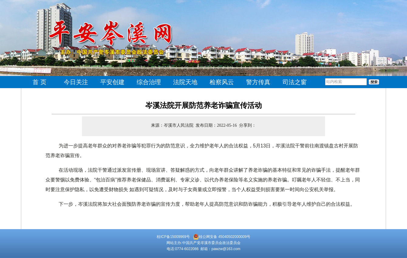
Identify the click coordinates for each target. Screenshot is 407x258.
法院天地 (185, 82)
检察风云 (222, 82)
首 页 (39, 82)
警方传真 (258, 82)
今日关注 (76, 82)
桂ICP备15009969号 (173, 237)
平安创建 (112, 82)
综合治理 (149, 82)
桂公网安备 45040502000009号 (221, 237)
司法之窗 (294, 82)
